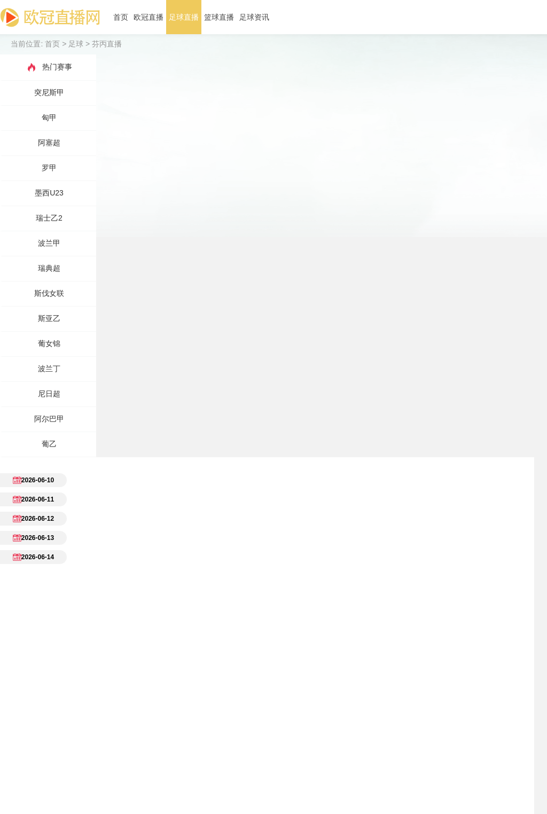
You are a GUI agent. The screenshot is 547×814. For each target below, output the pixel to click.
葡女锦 (49, 343)
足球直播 (184, 17)
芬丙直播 (107, 44)
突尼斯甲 (49, 92)
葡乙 (49, 444)
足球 (75, 44)
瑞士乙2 (49, 218)
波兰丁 (49, 368)
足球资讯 (254, 17)
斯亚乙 (49, 318)
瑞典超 (49, 268)
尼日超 (49, 393)
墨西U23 (49, 193)
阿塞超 (49, 142)
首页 (120, 17)
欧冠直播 (148, 17)
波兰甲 (49, 243)
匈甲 (49, 117)
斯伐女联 (49, 293)
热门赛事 (49, 67)
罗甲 (49, 167)
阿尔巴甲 (49, 418)
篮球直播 (219, 17)
